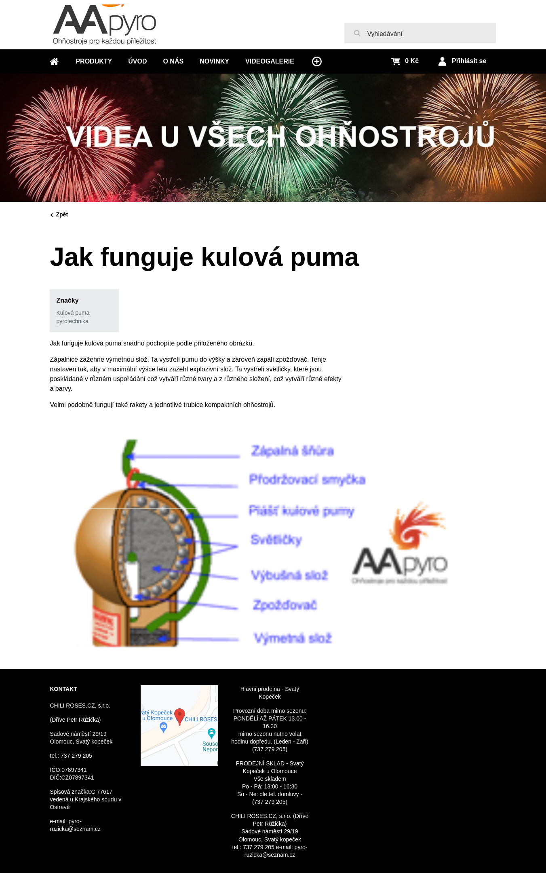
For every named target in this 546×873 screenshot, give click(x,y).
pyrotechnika (72, 321)
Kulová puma (72, 312)
